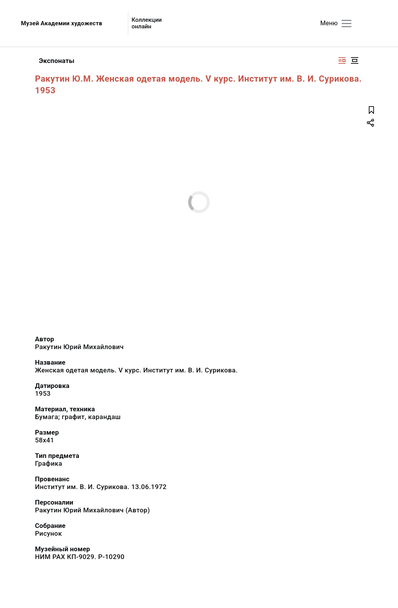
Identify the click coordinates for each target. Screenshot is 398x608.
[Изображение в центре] (354, 60)
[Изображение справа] (342, 60)
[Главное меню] (346, 23)
